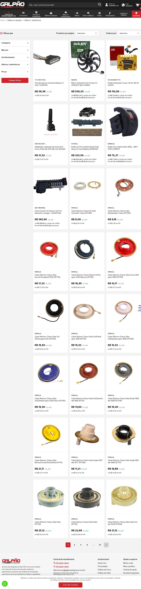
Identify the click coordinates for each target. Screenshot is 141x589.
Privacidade (102, 566)
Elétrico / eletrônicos (32, 20)
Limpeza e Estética (124, 14)
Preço (14, 72)
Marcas (14, 50)
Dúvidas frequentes (131, 573)
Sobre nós (102, 563)
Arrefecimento (14, 57)
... (93, 545)
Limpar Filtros (15, 80)
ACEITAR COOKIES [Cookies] (70, 585)
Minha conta (128, 563)
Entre (111, 4)
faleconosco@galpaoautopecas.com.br (69, 570)
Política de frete (104, 573)
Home (2, 20)
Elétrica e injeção (15, 20)
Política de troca (104, 570)
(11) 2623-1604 (61, 563)
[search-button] (99, 4)
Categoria (14, 43)
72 (100, 545)
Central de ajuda (130, 570)
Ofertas (136, 16)
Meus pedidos (129, 566)
